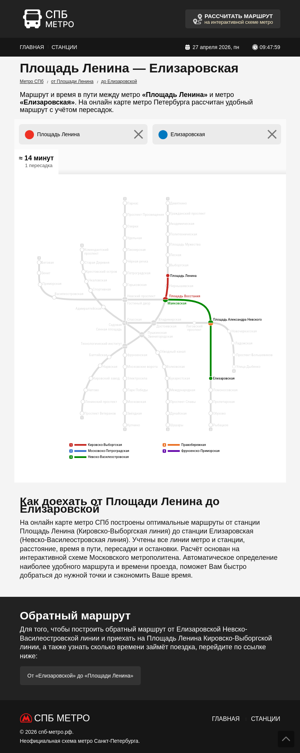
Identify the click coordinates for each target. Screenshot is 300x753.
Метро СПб (32, 81)
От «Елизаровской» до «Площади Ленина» (81, 676)
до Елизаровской (119, 81)
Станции (64, 47)
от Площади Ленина (72, 81)
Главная (32, 47)
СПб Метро (62, 718)
